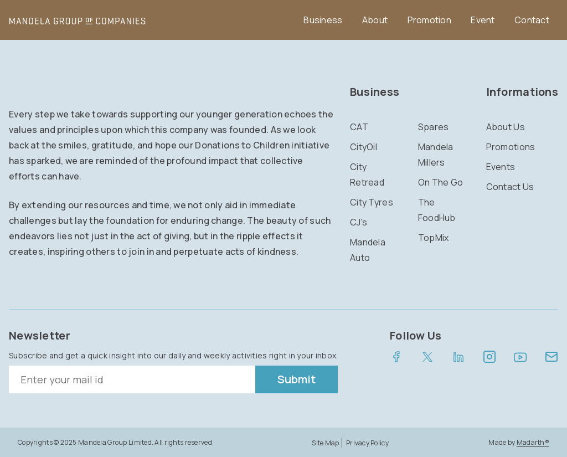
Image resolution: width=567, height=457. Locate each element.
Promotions (510, 147)
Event (482, 20)
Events (501, 167)
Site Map (325, 443)
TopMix (433, 238)
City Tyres (371, 202)
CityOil (363, 147)
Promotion (430, 20)
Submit (296, 379)
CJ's (358, 222)
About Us (505, 127)
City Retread (367, 174)
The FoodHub (437, 210)
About (375, 20)
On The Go (440, 182)
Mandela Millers (435, 154)
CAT (359, 127)
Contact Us (510, 187)
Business (322, 20)
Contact (531, 20)
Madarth (533, 442)
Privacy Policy (367, 443)
